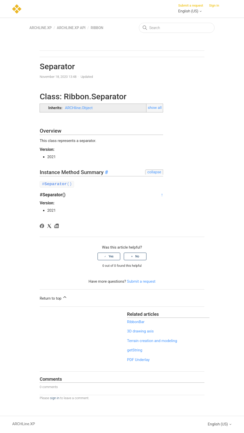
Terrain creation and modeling (152, 340)
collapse (154, 172)
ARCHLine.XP (40, 28)
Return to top (53, 297)
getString (134, 350)
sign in (54, 398)
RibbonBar (135, 321)
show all (155, 107)
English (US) (190, 11)
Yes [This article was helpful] (111, 256)
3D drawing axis (140, 331)
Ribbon (97, 28)
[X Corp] (50, 226)
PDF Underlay (138, 359)
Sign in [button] (214, 5)
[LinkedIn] (57, 226)
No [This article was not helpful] (137, 256)
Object (87, 108)
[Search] (177, 28)
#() (57, 184)
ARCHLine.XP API (71, 28)
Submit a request (190, 5)
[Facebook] (43, 226)
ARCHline (73, 108)
